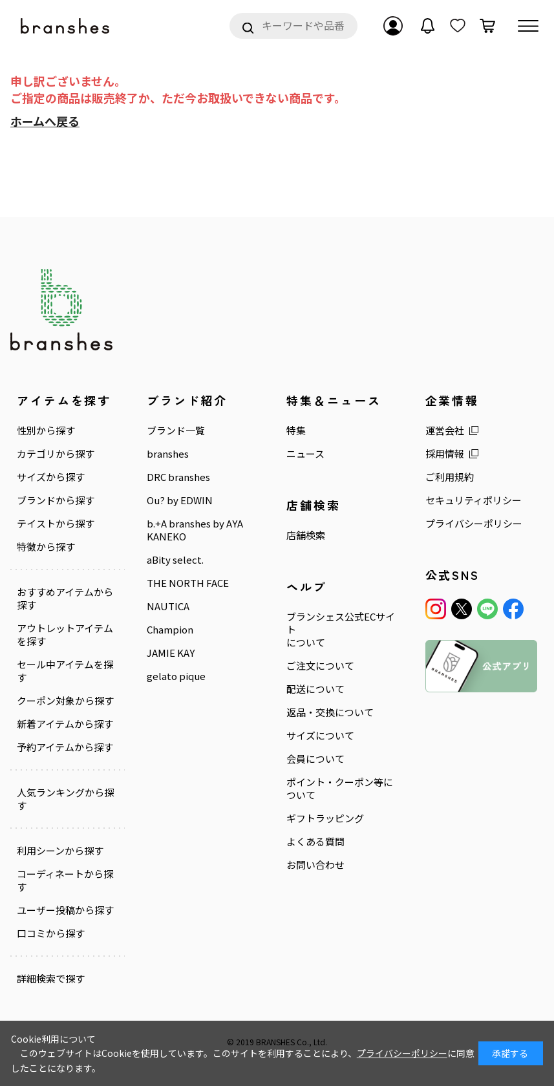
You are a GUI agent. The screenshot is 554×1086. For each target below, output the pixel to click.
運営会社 (444, 430)
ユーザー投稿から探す (65, 910)
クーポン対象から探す (65, 700)
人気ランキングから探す (65, 799)
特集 (296, 430)
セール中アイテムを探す (65, 671)
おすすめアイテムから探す (65, 599)
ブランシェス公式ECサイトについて (340, 629)
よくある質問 (315, 841)
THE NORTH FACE (188, 583)
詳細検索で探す (51, 978)
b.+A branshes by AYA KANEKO (195, 530)
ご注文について (320, 665)
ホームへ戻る (45, 120)
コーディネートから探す (65, 880)
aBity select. (175, 559)
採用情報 (444, 453)
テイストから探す (55, 523)
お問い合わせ (315, 864)
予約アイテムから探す (65, 747)
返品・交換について (330, 712)
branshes (168, 453)
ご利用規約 (449, 477)
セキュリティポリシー (473, 500)
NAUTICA (168, 606)
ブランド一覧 (176, 430)
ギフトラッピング (325, 818)
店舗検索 (305, 535)
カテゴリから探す (55, 453)
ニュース (305, 453)
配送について (315, 689)
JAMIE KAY (171, 652)
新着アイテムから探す (65, 724)
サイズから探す (51, 477)
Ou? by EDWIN (180, 500)
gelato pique (176, 676)
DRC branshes (178, 477)
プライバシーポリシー (473, 523)
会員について (315, 758)
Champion (170, 629)
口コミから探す (51, 933)
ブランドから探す (55, 500)
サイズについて (320, 735)
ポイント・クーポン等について (339, 789)
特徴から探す (46, 546)
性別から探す (46, 430)
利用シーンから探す (60, 850)
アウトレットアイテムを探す (65, 635)
